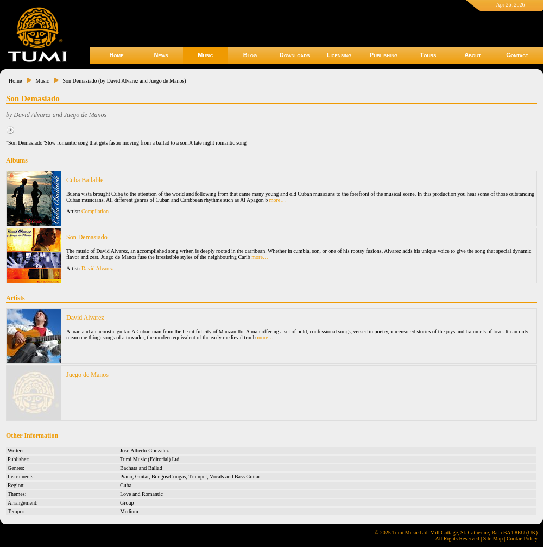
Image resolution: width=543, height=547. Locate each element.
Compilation (95, 211)
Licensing (339, 55)
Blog (250, 55)
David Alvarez (97, 268)
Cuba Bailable (84, 180)
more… (277, 200)
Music (205, 55)
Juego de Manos (87, 374)
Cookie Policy (522, 539)
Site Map (493, 539)
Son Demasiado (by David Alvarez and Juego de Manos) (124, 81)
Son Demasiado (87, 237)
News (161, 55)
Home (116, 55)
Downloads (295, 55)
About (472, 55)
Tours (428, 55)
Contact (517, 55)
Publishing (383, 55)
